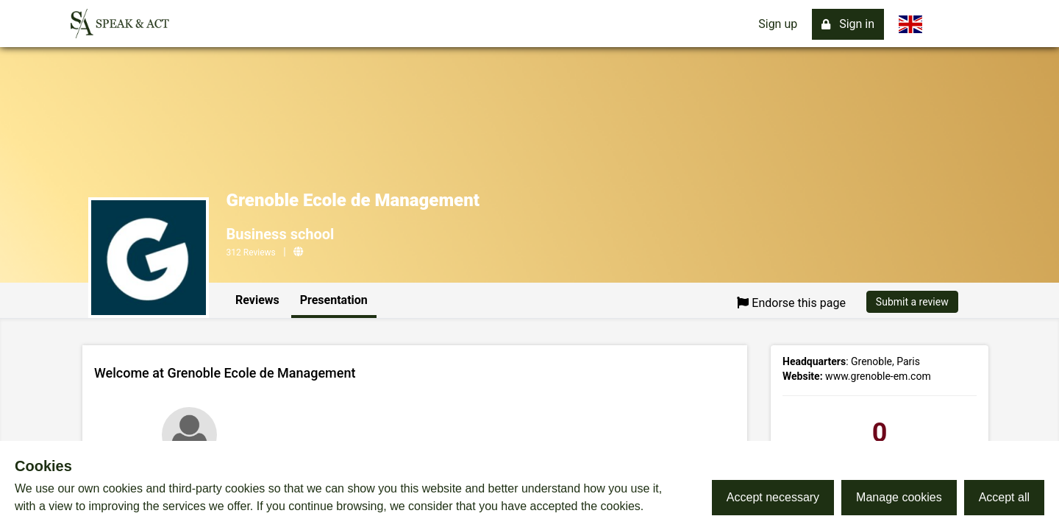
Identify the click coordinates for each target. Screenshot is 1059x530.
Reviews (257, 300)
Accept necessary (773, 497)
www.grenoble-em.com (878, 376)
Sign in (847, 24)
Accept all (1004, 497)
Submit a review (912, 302)
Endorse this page (791, 303)
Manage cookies (899, 497)
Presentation (334, 300)
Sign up (777, 24)
